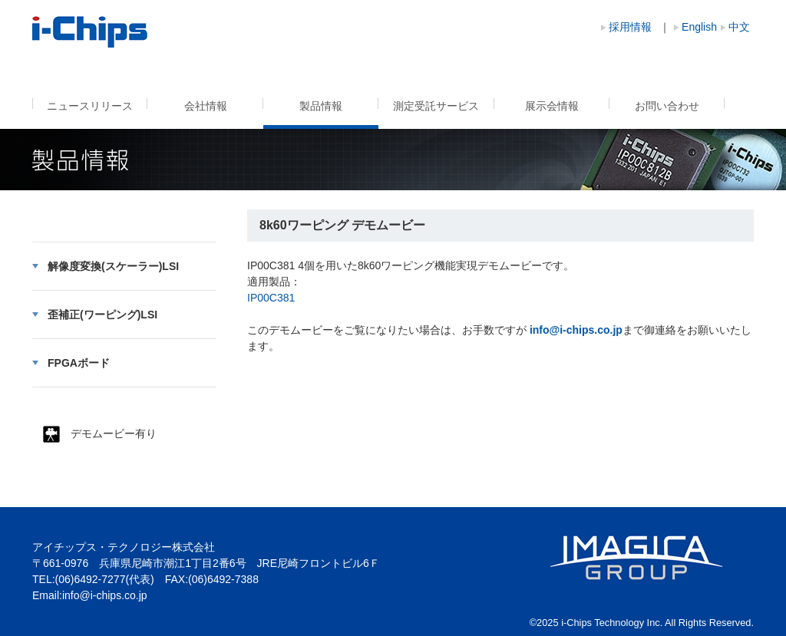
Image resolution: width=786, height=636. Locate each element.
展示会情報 (552, 106)
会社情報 (205, 106)
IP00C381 (271, 298)
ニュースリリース (90, 106)
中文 (739, 27)
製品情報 (320, 106)
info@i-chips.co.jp (104, 595)
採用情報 (630, 27)
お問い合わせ (667, 106)
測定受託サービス (436, 106)
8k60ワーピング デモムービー (90, 32)
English (699, 27)
